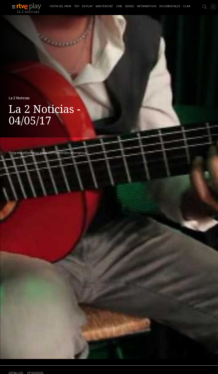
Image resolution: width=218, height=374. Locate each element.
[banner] (32, 6)
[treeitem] (60, 6)
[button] (13, 7)
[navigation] (120, 6)
